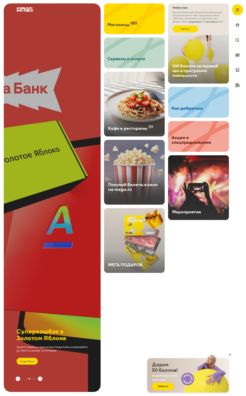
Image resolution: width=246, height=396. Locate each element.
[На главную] (25, 9)
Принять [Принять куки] (185, 28)
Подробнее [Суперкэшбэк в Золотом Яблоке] (27, 361)
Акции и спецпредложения (191, 140)
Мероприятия (186, 212)
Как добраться (187, 108)
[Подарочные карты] (237, 85)
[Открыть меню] (237, 9)
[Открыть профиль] (237, 25)
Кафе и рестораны (130, 128)
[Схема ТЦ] (237, 55)
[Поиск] (237, 40)
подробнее (194, 21)
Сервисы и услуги (126, 59)
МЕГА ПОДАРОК (125, 265)
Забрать (163, 386)
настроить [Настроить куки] (212, 21)
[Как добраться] (237, 70)
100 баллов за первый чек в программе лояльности (195, 71)
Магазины (122, 25)
